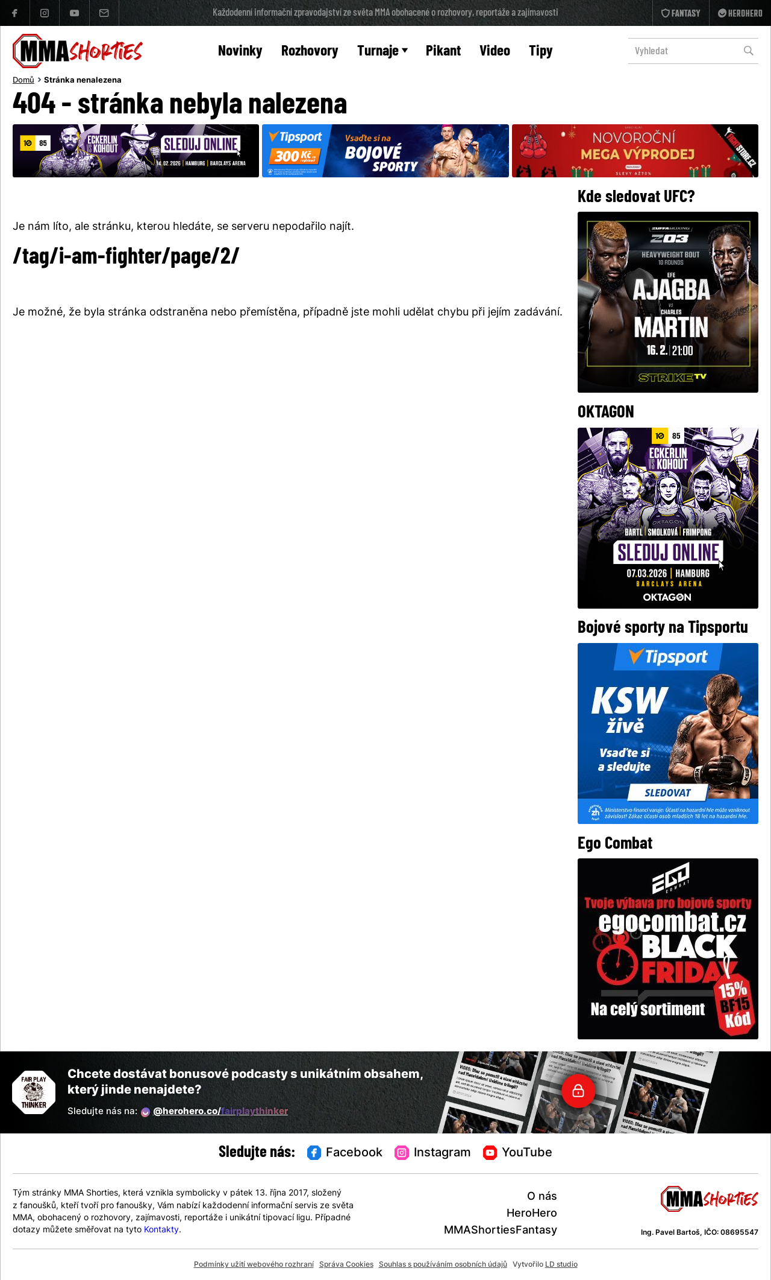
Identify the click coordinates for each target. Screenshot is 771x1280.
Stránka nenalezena (83, 80)
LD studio (561, 1265)
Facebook (345, 1153)
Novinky (240, 51)
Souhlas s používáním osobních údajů (443, 1265)
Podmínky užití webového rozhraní (254, 1265)
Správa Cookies (346, 1265)
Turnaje (382, 51)
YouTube (518, 1153)
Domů (23, 80)
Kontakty (161, 1230)
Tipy (541, 51)
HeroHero (532, 1214)
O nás (542, 1197)
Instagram (433, 1153)
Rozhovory (310, 51)
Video (494, 51)
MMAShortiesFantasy (500, 1231)
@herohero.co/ (214, 1112)
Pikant (443, 51)
